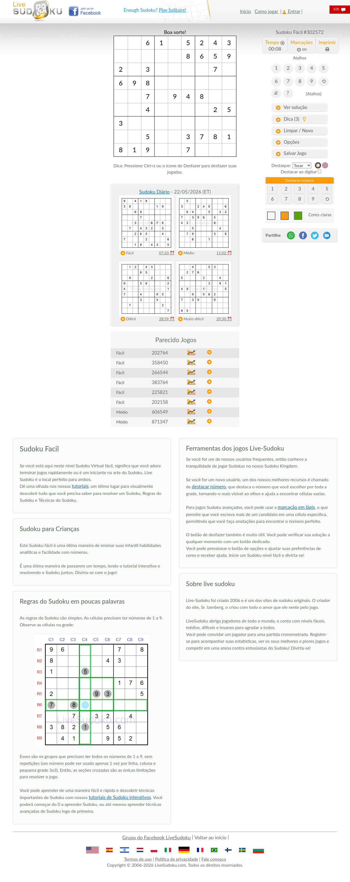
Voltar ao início (210, 837)
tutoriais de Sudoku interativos (120, 797)
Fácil (125, 253)
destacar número (209, 486)
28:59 (166, 318)
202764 (160, 353)
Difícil (127, 319)
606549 (160, 412)
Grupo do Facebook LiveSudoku (156, 837)
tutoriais (80, 486)
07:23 (166, 252)
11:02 (224, 252)
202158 (160, 402)
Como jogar (267, 11)
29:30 (224, 318)
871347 (160, 422)
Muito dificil (189, 319)
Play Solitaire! (172, 10)
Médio (185, 253)
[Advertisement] (50, 111)
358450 (160, 362)
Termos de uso (137, 858)
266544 (160, 372)
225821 (160, 392)
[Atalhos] (314, 93)
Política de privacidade (176, 858)
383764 (160, 382)
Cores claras (320, 214)
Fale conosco (214, 858)
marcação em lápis (296, 507)
